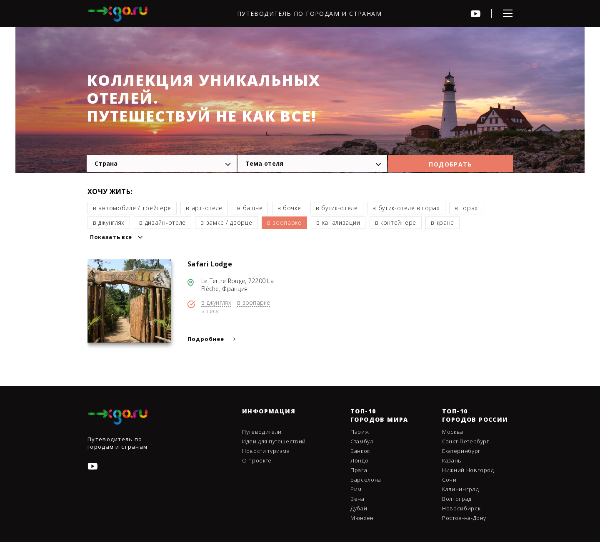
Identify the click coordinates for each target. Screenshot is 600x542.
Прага (358, 470)
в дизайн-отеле (162, 222)
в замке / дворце (226, 222)
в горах (466, 208)
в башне (249, 208)
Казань (452, 460)
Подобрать (450, 164)
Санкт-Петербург (466, 441)
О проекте (257, 460)
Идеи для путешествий (274, 441)
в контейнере (395, 222)
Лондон (361, 460)
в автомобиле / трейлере (132, 208)
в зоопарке (284, 222)
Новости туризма (266, 451)
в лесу (210, 311)
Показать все (111, 237)
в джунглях (109, 222)
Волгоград (457, 498)
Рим (356, 489)
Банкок (360, 451)
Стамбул (361, 441)
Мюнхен (362, 518)
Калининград (460, 489)
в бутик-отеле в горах (406, 208)
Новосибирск (461, 508)
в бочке (289, 208)
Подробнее (206, 339)
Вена (357, 498)
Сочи (449, 479)
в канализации (338, 222)
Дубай (358, 508)
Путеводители (262, 431)
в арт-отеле (204, 208)
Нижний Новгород (468, 470)
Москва (452, 431)
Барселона (365, 479)
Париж (359, 431)
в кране (442, 222)
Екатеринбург (461, 451)
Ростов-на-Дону (464, 518)
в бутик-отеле (337, 208)
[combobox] (162, 163)
